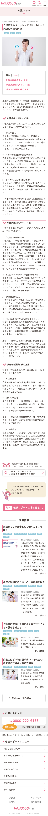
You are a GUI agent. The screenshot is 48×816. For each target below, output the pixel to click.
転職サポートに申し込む (24, 508)
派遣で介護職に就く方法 (17, 89)
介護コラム (29, 735)
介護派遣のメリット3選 (17, 79)
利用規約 (12, 802)
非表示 (15, 75)
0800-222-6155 (20, 722)
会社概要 (12, 798)
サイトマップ (36, 798)
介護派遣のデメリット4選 (18, 84)
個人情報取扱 (36, 802)
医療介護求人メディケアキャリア (12, 735)
